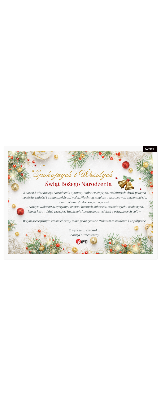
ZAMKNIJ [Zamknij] (150, 149)
